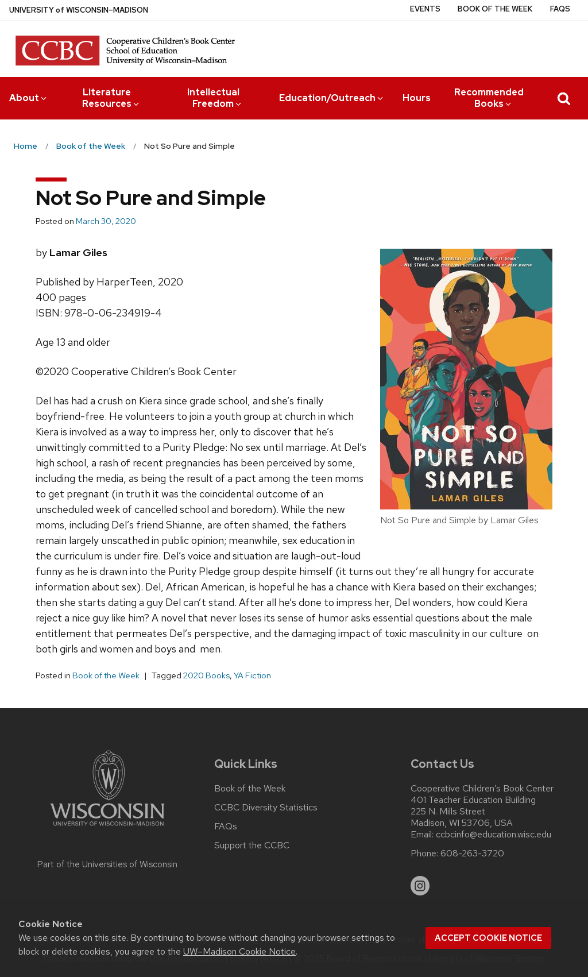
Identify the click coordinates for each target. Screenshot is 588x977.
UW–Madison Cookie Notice (239, 951)
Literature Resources (111, 98)
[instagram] (420, 885)
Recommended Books (489, 98)
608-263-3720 (472, 853)
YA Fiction (252, 675)
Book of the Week (495, 9)
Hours (417, 98)
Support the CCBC (251, 845)
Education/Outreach (332, 98)
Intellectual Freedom (215, 98)
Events (425, 9)
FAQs (560, 9)
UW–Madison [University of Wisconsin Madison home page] (78, 10)
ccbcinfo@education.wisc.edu (493, 834)
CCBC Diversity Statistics (266, 807)
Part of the (107, 864)
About (28, 98)
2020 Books (206, 675)
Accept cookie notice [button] (488, 938)
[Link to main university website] (107, 828)
